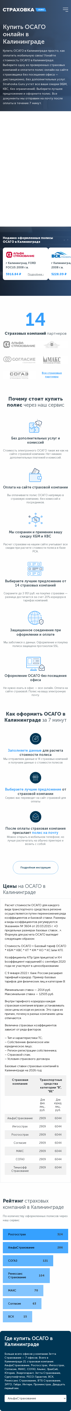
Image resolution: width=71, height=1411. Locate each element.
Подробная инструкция (35, 867)
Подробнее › (36, 274)
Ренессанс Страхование (17, 1275)
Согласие (14, 1303)
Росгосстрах (17, 1234)
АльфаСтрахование (21, 1247)
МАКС (12, 1290)
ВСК (11, 1316)
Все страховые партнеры (52, 374)
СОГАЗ (12, 1260)
